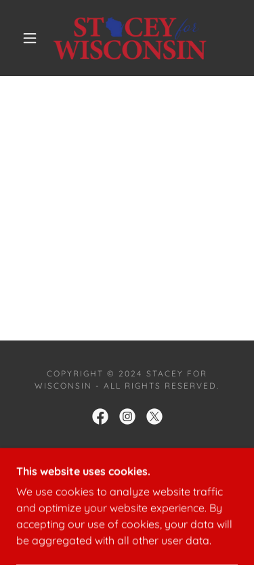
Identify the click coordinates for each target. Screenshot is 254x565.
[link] (130, 38)
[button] (29, 38)
